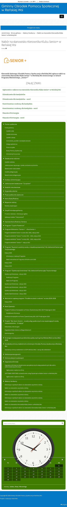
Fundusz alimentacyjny (12, 180)
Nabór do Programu (12, 281)
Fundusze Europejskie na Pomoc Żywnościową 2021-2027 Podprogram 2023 (27, 316)
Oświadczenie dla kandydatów (13, 94)
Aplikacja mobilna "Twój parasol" (14, 217)
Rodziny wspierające (11, 206)
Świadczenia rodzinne (12, 159)
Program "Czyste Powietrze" (15, 225)
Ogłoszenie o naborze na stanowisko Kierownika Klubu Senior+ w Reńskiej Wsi (31, 90)
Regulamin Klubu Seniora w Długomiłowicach (18, 330)
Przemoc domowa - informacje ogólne (16, 214)
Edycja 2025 (8, 263)
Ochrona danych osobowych (14, 358)
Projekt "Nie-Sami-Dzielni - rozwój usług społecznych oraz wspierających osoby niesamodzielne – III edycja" (32, 322)
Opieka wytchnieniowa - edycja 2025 (15, 284)
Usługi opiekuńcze (11, 144)
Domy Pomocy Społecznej (14, 151)
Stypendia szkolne (11, 191)
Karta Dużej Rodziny (11, 199)
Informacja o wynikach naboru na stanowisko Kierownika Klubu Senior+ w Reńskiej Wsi (30, 408)
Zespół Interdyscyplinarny (13, 210)
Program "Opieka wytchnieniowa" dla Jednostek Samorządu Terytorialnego (31, 271)
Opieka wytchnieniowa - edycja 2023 (15, 290)
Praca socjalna (10, 147)
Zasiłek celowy (10, 137)
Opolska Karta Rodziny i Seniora (16, 222)
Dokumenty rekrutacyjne (12, 327)
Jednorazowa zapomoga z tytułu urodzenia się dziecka (21, 165)
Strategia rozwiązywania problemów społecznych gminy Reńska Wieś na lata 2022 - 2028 (33, 339)
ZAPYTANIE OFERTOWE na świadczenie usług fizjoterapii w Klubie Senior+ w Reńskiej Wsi (31, 373)
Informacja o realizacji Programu (15, 256)
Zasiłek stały (10, 131)
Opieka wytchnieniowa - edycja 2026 (15, 274)
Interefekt (15, 498)
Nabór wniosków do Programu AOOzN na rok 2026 (21, 259)
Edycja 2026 (8, 253)
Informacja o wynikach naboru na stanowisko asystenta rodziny (23, 385)
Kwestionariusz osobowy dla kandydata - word (19, 108)
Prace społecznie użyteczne (14, 195)
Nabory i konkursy (29, 33)
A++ (34, 1)
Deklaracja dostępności (13, 354)
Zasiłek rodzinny (10, 162)
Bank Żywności (10, 306)
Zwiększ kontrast (44, 1)
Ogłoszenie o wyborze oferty (15, 370)
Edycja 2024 (8, 266)
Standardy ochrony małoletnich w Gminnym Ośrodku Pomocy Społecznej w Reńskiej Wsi (33, 345)
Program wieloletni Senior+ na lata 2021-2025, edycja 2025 (22, 233)
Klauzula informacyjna (10, 113)
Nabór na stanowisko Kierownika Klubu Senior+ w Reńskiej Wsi (23, 404)
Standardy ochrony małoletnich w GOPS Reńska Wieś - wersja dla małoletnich (28, 350)
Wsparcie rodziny (10, 202)
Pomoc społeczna (11, 124)
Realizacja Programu (12, 277)
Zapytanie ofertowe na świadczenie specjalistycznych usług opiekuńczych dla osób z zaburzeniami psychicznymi (30, 366)
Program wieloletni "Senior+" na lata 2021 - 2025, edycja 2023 (23, 239)
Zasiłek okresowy (11, 134)
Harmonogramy (9, 333)
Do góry (64, 504)
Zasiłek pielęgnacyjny (11, 172)
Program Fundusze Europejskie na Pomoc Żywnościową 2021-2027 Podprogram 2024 (30, 310)
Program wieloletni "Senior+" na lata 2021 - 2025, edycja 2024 (23, 236)
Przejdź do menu (33, 28)
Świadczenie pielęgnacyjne (13, 175)
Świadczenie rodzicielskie (12, 168)
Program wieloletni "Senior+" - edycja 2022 (17, 242)
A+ (31, 1)
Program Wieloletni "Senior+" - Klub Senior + (20, 229)
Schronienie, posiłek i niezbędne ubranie (18, 141)
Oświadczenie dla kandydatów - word (16, 99)
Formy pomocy (9, 128)
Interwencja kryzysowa (13, 154)
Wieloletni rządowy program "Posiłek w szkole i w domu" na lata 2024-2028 (30, 298)
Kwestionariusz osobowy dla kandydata (17, 104)
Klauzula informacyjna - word (13, 118)
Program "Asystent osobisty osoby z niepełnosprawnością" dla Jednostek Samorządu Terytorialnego (34, 248)
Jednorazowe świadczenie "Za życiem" (18, 183)
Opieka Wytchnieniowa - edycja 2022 (15, 294)
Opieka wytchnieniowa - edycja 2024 (15, 287)
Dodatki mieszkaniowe (12, 187)
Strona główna (16, 33)
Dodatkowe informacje (13, 313)
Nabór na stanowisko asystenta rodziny (16, 388)
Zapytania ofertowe (11, 362)
